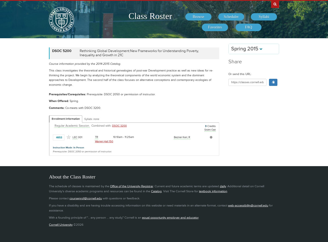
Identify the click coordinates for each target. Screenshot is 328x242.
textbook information (213, 191)
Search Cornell (275, 4)
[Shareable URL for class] (247, 82)
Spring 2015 (247, 49)
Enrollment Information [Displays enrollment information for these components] (66, 119)
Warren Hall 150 (104, 141)
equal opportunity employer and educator (170, 218)
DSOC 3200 (119, 125)
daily (223, 186)
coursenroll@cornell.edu (85, 198)
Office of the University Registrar (131, 186)
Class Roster (150, 16)
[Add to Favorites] (68, 137)
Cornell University (61, 225)
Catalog (156, 191)
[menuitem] (198, 17)
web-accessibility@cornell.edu (248, 206)
